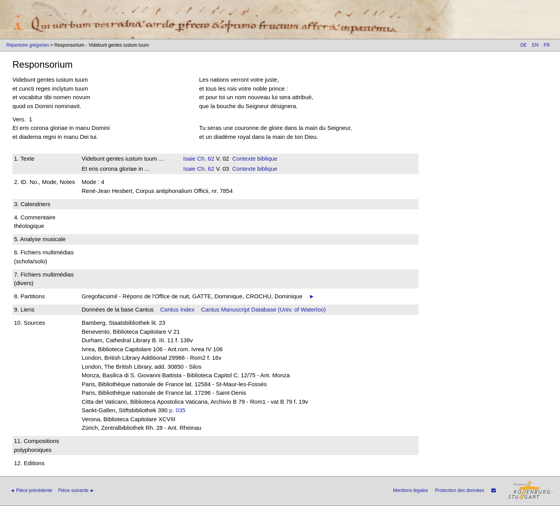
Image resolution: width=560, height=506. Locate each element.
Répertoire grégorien (27, 45)
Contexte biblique (254, 158)
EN (535, 45)
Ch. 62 (205, 158)
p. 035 (177, 410)
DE (523, 45)
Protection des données (459, 490)
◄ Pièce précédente (31, 490)
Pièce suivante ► (76, 490)
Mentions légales (410, 490)
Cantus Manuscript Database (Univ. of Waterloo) (263, 309)
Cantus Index (177, 309)
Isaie (189, 158)
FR (547, 45)
